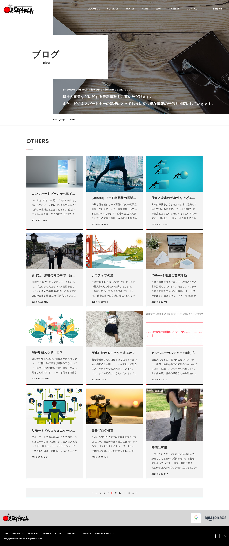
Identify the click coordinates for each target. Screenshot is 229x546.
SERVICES (113, 8)
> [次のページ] (136, 492)
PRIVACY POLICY (104, 533)
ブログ (62, 120)
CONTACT (193, 8)
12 (129, 492)
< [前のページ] (92, 492)
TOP (55, 120)
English (217, 8)
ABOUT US (94, 8)
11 (124, 492)
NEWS (145, 8)
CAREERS (174, 8)
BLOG (159, 8)
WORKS (130, 8)
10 (120, 492)
